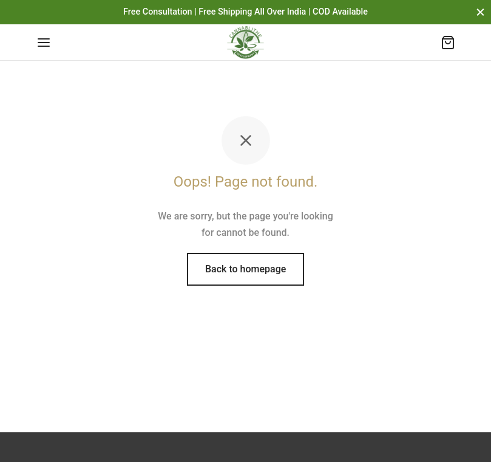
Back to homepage (245, 269)
